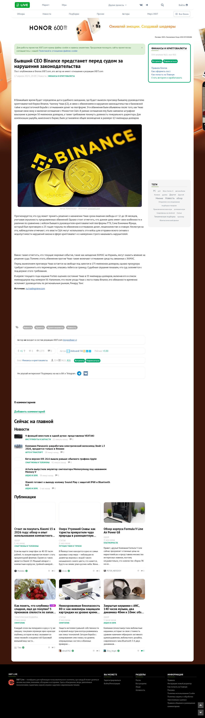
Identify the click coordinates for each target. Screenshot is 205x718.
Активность (140, 690)
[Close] (142, 47)
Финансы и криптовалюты (61, 76)
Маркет (45, 4)
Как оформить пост (161, 71)
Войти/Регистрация (112, 683)
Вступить (79, 360)
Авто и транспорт (34, 452)
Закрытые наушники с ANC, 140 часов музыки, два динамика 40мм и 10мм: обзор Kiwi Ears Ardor (124, 610)
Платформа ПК (111, 543)
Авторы (126, 13)
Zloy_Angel (111, 651)
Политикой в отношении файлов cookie (58, 50)
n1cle (64, 571)
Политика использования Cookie (181, 693)
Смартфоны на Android (166, 213)
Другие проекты (117, 5)
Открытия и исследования (169, 202)
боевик (157, 195)
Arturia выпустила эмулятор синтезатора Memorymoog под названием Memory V (65, 470)
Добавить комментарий (29, 411)
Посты (138, 680)
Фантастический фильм (169, 220)
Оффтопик (19, 623)
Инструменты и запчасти (38, 439)
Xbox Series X (168, 191)
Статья (179, 213)
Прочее (100, 13)
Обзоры (21, 13)
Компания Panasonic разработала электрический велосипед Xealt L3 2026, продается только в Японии (65, 447)
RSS (69, 360)
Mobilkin (21, 571)
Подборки (74, 13)
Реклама (171, 690)
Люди (138, 687)
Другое (172, 194)
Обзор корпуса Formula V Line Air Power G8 (123, 530)
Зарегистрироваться (112, 680)
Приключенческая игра (162, 209)
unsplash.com (94, 208)
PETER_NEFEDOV (114, 570)
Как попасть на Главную (163, 74)
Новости (47, 13)
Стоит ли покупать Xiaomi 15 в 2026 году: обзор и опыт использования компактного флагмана (34, 534)
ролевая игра (179, 209)
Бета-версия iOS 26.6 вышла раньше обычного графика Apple (61, 458)
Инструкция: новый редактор (180, 683)
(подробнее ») (70, 339)
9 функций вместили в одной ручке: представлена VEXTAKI (59, 435)
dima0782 (66, 651)
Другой (181, 195)
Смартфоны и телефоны (37, 462)
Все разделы (141, 683)
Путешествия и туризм (70, 546)
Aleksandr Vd (76, 350)
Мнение (159, 198)
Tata (19, 647)
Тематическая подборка (164, 216)
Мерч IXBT (152, 13)
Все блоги (181, 14)
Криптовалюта (55, 327)
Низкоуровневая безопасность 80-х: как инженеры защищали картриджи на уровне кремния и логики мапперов (79, 610)
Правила (171, 680)
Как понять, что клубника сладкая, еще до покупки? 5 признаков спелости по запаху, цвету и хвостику (35, 610)
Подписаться (93, 360)
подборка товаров (169, 205)
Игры (64, 4)
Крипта (40, 327)
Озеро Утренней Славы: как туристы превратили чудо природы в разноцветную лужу (77, 534)
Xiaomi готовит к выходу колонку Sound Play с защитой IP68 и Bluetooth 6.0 (67, 483)
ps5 (159, 191)
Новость (71, 327)
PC (154, 190)
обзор (180, 198)
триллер (180, 217)
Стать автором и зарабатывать (166, 77)
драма (164, 195)
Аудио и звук (31, 475)
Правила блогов (159, 67)
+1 (21, 350)
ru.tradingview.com (35, 288)
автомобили (180, 191)
